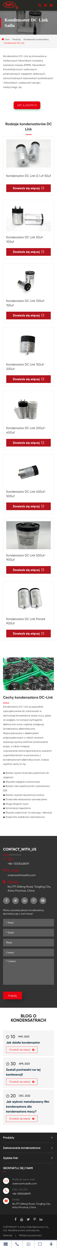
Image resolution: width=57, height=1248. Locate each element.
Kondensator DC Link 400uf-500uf (26, 494)
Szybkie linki (10, 1158)
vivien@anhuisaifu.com (22, 875)
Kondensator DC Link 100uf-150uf (25, 303)
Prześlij (12, 995)
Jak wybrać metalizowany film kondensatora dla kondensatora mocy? (27, 1106)
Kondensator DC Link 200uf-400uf (26, 430)
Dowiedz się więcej (28, 188)
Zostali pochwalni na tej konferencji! (23, 1072)
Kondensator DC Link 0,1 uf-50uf (28, 176)
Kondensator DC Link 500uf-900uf (26, 558)
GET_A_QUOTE (27, 105)
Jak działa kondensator (23, 1042)
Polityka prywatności (30, 1235)
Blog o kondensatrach (28, 1018)
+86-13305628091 (18, 863)
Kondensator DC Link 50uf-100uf (25, 240)
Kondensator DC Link (14, 43)
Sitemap (7, 1235)
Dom (7, 39)
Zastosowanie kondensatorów (21, 1147)
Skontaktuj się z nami (18, 1168)
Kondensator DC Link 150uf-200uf (25, 367)
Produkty (16, 39)
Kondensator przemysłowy (36, 39)
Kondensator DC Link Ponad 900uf (25, 621)
